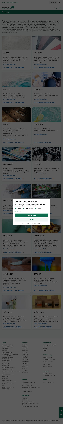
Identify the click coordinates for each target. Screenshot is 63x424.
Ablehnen (31, 219)
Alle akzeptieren (31, 215)
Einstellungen (19, 211)
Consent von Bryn (37, 223)
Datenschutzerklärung (27, 223)
